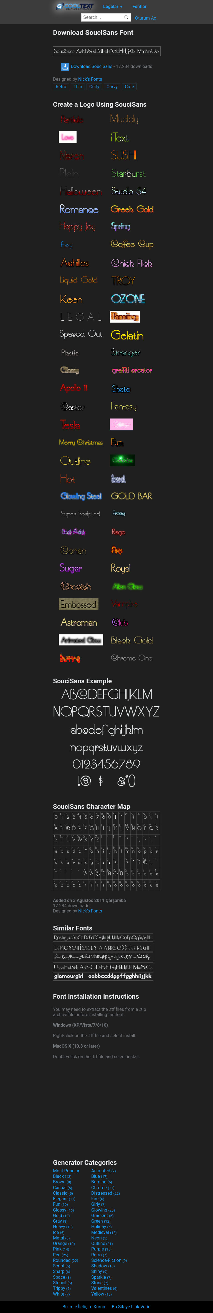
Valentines (104, 1288)
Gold (61, 1215)
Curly (94, 86)
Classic (63, 1193)
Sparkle (101, 1277)
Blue (99, 1176)
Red (60, 1254)
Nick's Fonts (90, 79)
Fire (97, 1198)
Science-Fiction (109, 1260)
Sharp (61, 1271)
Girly (98, 1204)
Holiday (101, 1226)
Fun (60, 1204)
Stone (99, 1282)
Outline (102, 1243)
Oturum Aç (145, 18)
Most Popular (66, 1170)
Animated (103, 1170)
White (61, 1294)
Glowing (103, 1210)
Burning (101, 1181)
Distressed (105, 1193)
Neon (99, 1238)
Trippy (62, 1288)
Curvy (112, 86)
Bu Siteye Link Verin (131, 1306)
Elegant (64, 1198)
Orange (64, 1243)
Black (62, 1176)
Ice (58, 1232)
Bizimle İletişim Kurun (83, 1306)
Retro (61, 86)
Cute (129, 86)
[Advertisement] (26, 111)
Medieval (104, 1232)
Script (61, 1265)
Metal (61, 1238)
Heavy (63, 1226)
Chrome (103, 1187)
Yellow (101, 1294)
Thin (77, 86)
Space (62, 1277)
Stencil (62, 1282)
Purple (101, 1249)
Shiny (99, 1271)
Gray (60, 1221)
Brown (62, 1181)
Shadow (103, 1265)
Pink (61, 1249)
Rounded (65, 1260)
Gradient (102, 1215)
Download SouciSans (86, 66)
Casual (62, 1187)
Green (101, 1221)
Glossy (63, 1210)
